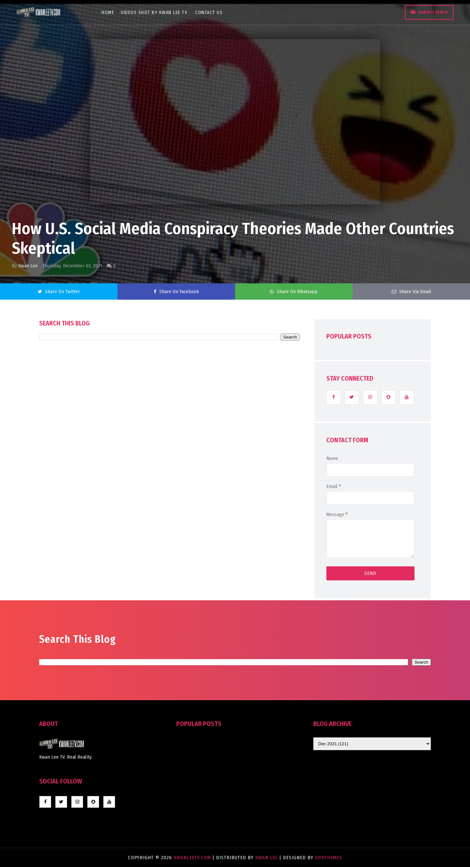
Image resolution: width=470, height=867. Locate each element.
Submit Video (433, 12)
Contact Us (209, 12)
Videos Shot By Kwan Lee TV (154, 12)
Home (108, 12)
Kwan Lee (28, 266)
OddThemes (328, 857)
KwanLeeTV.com (193, 857)
